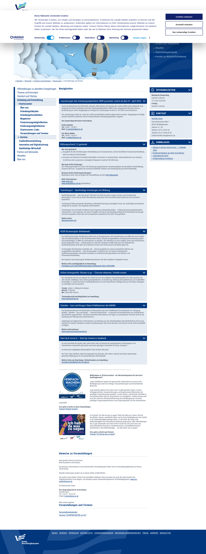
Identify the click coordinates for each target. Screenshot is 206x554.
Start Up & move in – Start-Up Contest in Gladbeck (83, 338)
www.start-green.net (69, 220)
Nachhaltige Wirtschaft (30, 148)
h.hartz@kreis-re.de (71, 496)
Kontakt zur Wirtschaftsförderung (170, 56)
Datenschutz (86, 533)
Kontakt (161, 113)
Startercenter (57, 81)
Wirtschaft (28, 81)
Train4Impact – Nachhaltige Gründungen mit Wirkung (85, 190)
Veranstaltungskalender (166, 52)
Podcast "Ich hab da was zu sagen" (102, 434)
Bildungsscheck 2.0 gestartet (73, 144)
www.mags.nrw (67, 181)
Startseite (19, 81)
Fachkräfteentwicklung (30, 141)
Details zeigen (139, 27)
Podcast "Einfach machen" (68, 409)
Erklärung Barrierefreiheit (128, 533)
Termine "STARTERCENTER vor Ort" (73, 515)
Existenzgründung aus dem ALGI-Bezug (168, 153)
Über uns (24, 107)
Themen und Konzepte (27, 92)
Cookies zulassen (184, 6)
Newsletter (165, 533)
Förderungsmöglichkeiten (32, 126)
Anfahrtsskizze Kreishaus (163, 158)
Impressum (74, 533)
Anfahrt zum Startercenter (167, 43)
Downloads (162, 142)
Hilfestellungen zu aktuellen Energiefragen (36, 89)
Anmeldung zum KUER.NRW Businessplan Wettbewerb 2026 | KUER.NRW (88, 266)
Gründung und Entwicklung (42, 81)
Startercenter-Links (29, 129)
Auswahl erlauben (184, 14)
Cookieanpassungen (103, 533)
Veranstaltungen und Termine (34, 133)
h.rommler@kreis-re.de (74, 129)
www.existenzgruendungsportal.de (74, 331)
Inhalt (55, 533)
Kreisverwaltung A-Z (164, 39)
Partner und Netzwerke (27, 152)
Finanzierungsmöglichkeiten (34, 122)
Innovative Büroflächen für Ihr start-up (75, 362)
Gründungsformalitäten (31, 115)
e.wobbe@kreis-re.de (73, 138)
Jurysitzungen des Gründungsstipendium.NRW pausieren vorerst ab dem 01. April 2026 (100, 101)
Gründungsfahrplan (29, 111)
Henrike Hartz (157, 118)
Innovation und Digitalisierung (33, 144)
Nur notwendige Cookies (184, 22)
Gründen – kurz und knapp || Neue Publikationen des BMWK (88, 305)
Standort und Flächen (27, 96)
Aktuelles (159, 48)
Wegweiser (25, 118)
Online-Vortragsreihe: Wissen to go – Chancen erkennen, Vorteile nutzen (93, 272)
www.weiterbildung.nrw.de (71, 183)
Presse (146, 533)
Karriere (154, 533)
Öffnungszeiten (165, 90)
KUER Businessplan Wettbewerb (75, 231)
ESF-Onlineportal (112, 175)
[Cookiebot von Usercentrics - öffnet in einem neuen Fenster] (17, 28)
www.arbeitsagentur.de (70, 299)
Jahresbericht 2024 (160, 156)
